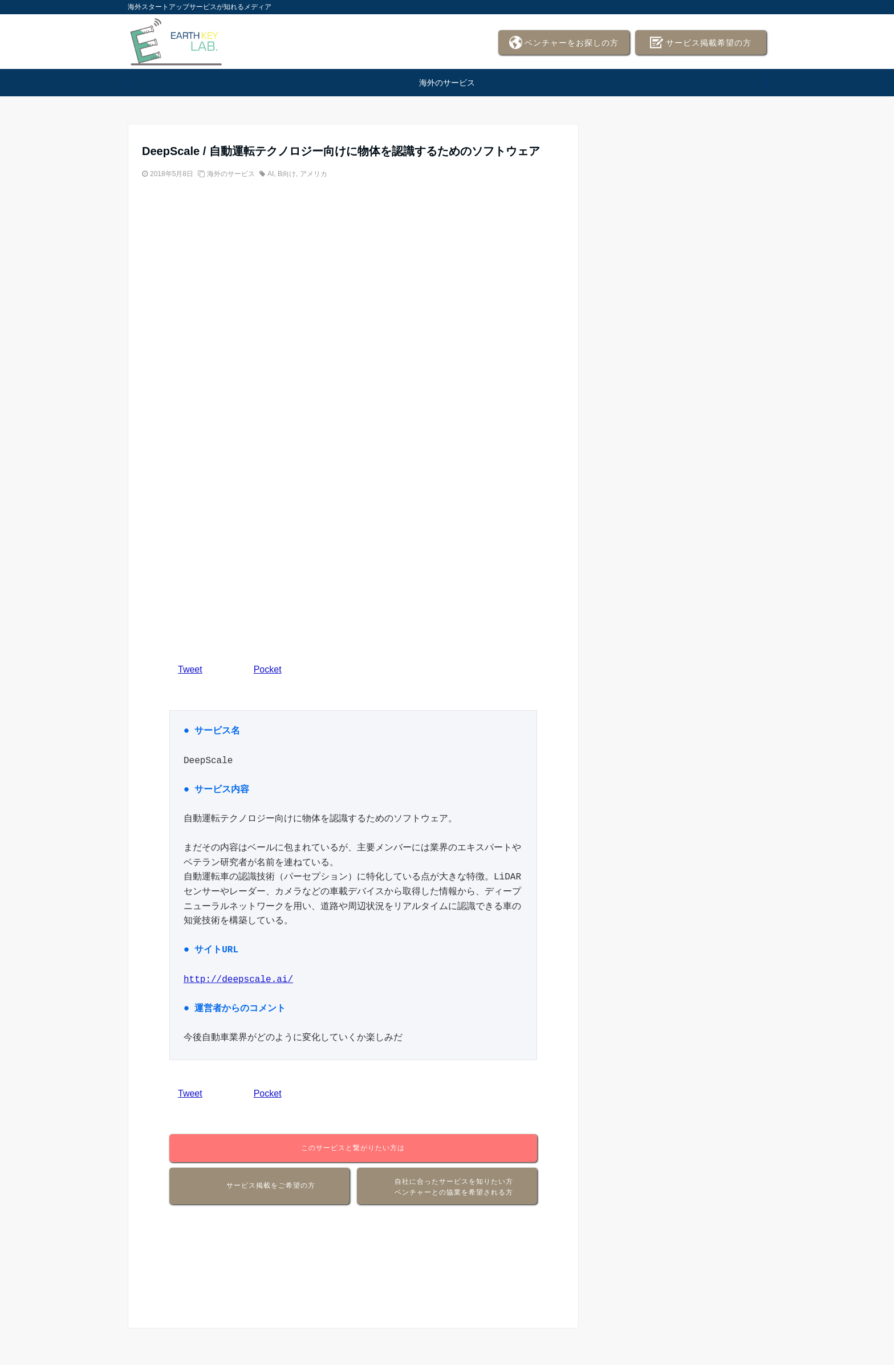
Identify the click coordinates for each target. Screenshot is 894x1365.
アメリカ (313, 174)
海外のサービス (447, 82)
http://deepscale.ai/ (238, 979)
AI (270, 174)
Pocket (268, 669)
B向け (287, 174)
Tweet (190, 669)
